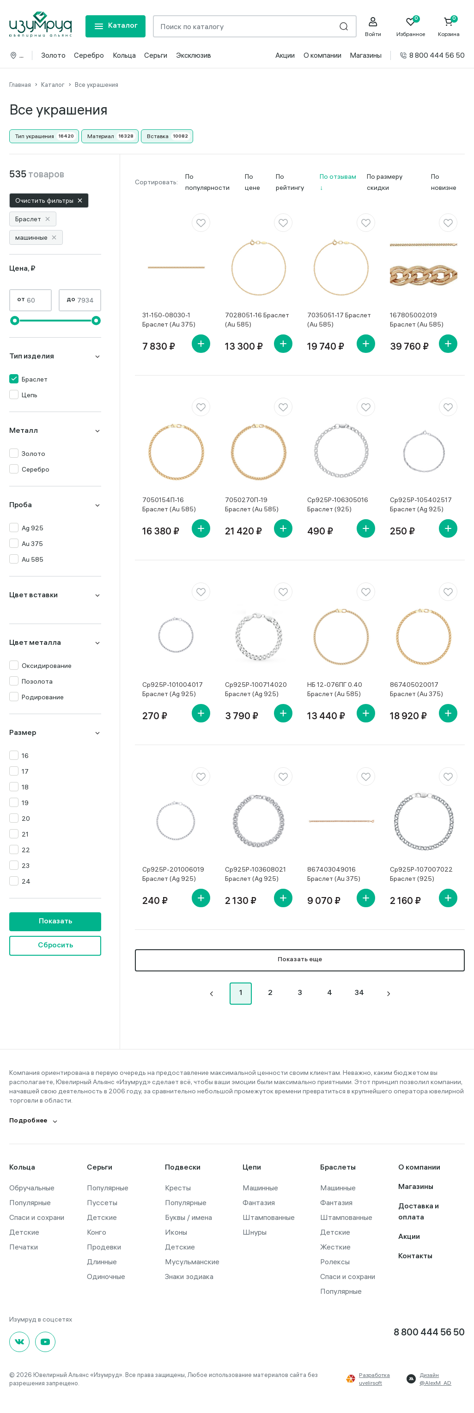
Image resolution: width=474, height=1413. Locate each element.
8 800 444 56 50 (432, 55)
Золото (53, 55)
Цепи (252, 1168)
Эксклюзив (193, 55)
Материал (100, 136)
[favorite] (201, 222)
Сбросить (55, 946)
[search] (343, 26)
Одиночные (106, 1276)
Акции (285, 55)
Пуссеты (102, 1202)
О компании (322, 55)
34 (359, 993)
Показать (55, 922)
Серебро (89, 55)
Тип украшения (34, 136)
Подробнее (28, 1121)
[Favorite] (411, 26)
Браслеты (338, 1168)
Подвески (183, 1168)
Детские (24, 1232)
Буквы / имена (188, 1217)
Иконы (176, 1232)
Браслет (32, 219)
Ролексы (335, 1261)
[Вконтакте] (19, 1342)
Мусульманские (192, 1261)
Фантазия (259, 1202)
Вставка (158, 136)
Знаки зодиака (189, 1276)
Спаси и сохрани (36, 1217)
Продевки (104, 1246)
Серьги (155, 55)
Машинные (260, 1187)
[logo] (40, 24)
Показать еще (300, 960)
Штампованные (269, 1217)
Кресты (178, 1187)
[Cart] (448, 26)
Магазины (366, 55)
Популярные (30, 1202)
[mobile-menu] (115, 26)
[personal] (373, 26)
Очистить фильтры (49, 200)
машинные (36, 237)
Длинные (102, 1261)
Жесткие (335, 1246)
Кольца (124, 55)
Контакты (415, 1257)
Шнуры (255, 1232)
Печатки (23, 1246)
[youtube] (45, 1342)
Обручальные (32, 1187)
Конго (96, 1232)
